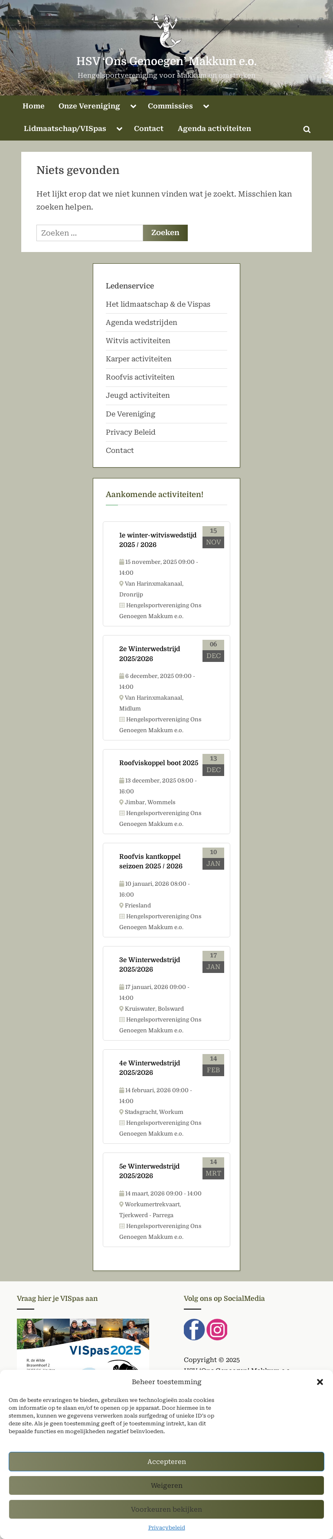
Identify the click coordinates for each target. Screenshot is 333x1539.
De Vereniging (130, 414)
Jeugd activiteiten (138, 395)
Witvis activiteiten (138, 341)
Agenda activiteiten (214, 128)
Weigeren (167, 1491)
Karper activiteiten (139, 359)
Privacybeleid (166, 1534)
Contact (148, 128)
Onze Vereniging (89, 106)
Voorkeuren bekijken (166, 1515)
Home (34, 106)
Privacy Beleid (131, 432)
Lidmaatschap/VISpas (65, 128)
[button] (320, 1388)
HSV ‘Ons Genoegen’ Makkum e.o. (166, 61)
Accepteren (166, 1467)
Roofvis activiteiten (140, 377)
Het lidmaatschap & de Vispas (158, 304)
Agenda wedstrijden (141, 322)
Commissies (170, 106)
